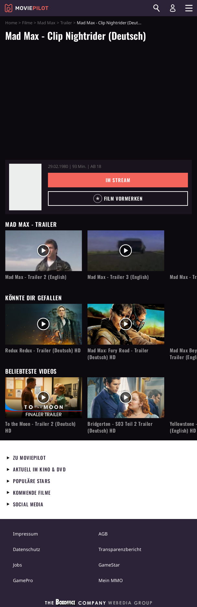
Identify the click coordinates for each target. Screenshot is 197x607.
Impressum (25, 534)
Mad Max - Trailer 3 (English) (118, 276)
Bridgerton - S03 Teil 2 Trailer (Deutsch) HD (120, 427)
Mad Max (46, 23)
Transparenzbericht (119, 549)
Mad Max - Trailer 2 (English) (35, 276)
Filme (27, 23)
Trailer (66, 23)
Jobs (17, 565)
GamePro (23, 580)
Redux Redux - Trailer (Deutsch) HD (43, 350)
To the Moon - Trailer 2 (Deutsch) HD (40, 427)
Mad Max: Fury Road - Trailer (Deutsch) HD (118, 353)
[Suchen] (156, 8)
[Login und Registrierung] (173, 8)
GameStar (109, 565)
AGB (103, 534)
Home (11, 23)
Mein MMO (110, 580)
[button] (118, 198)
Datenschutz (26, 549)
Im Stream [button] (118, 179)
